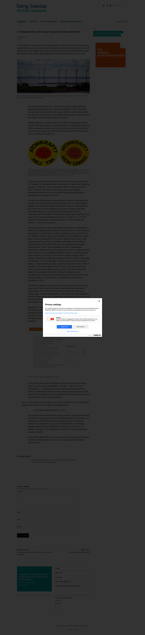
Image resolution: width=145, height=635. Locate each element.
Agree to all (64, 326)
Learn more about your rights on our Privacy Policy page (61, 313)
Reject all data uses (72, 331)
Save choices (80, 326)
